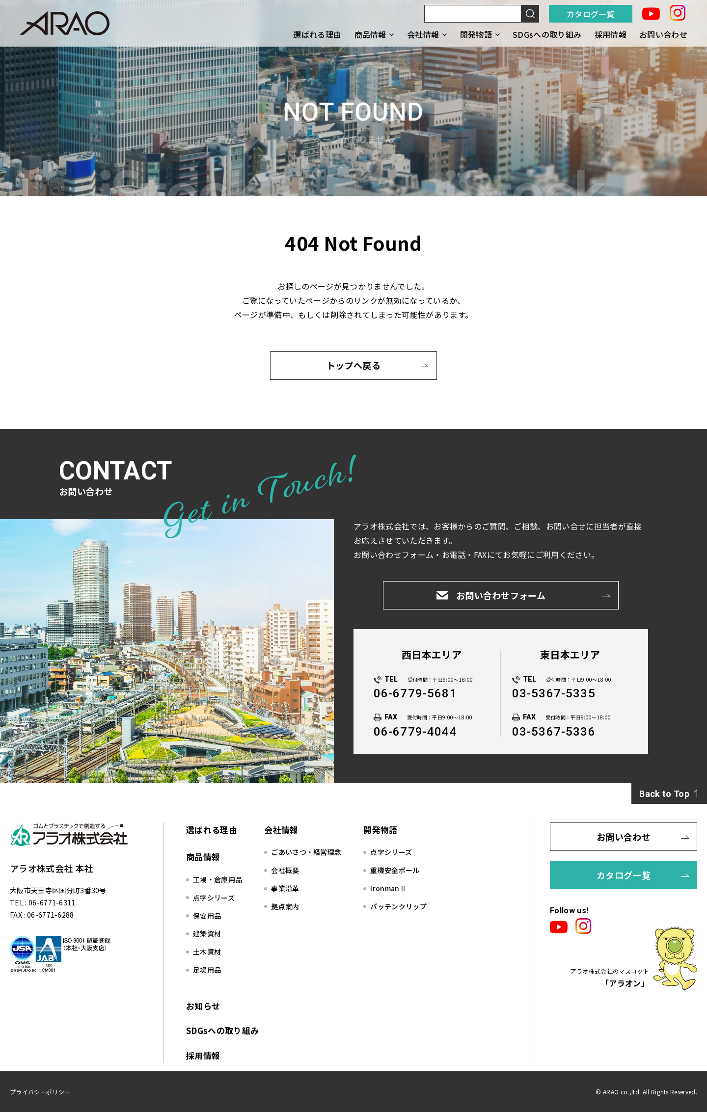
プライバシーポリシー (40, 1091)
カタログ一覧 (591, 14)
